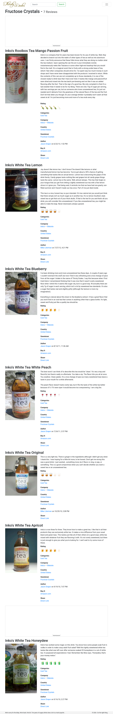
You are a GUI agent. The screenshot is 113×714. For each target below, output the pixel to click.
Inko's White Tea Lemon (23, 165)
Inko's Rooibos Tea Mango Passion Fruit (36, 51)
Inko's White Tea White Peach (28, 367)
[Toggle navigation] (106, 4)
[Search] (43, 4)
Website (50, 123)
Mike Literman (46, 248)
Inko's (42, 123)
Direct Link (44, 158)
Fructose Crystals (47, 137)
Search (61, 4)
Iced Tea (43, 116)
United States (45, 130)
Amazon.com (45, 151)
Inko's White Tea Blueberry (26, 269)
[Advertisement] (56, 31)
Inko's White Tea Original (24, 452)
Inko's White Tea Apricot (24, 525)
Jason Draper (45, 144)
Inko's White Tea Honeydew (26, 640)
